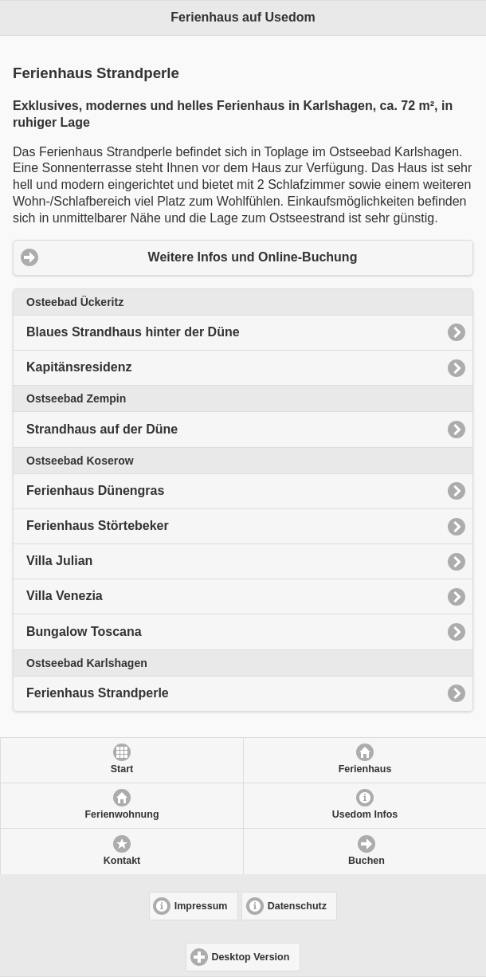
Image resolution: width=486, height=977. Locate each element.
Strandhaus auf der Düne (102, 429)
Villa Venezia (64, 595)
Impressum (201, 906)
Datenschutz (297, 906)
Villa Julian (59, 560)
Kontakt (122, 860)
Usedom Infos (365, 814)
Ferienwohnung (121, 814)
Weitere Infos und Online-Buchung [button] (253, 257)
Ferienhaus (365, 769)
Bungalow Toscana (84, 631)
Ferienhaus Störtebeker (97, 525)
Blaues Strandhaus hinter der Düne (133, 332)
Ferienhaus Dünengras (95, 490)
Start (122, 769)
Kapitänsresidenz (78, 367)
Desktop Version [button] (250, 957)
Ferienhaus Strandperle (97, 693)
